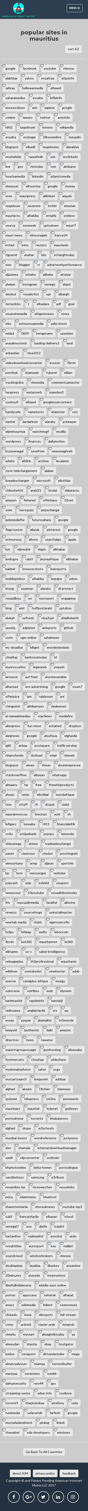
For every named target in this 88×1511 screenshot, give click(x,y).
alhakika (33, 216)
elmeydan (12, 1344)
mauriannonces (16, 814)
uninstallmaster (60, 912)
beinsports (58, 569)
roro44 (38, 1383)
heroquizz (26, 510)
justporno (71, 1138)
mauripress (27, 196)
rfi (36, 804)
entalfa (51, 216)
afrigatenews (44, 314)
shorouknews (45, 1207)
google (10, 68)
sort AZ (73, 49)
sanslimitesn (14, 1177)
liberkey (53, 1266)
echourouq (13, 539)
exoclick (56, 1236)
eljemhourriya (15, 431)
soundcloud (14, 1256)
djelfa (43, 1226)
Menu (75, 9)
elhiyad (31, 402)
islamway (63, 1089)
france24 (61, 235)
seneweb (29, 225)
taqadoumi (27, 127)
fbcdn (9, 942)
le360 (69, 942)
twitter (45, 117)
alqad (66, 284)
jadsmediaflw (15, 520)
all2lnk (26, 461)
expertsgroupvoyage (20, 1050)
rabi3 (29, 559)
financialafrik (66, 824)
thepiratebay (34, 1403)
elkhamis (11, 952)
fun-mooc (34, 726)
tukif (8, 1216)
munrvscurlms (15, 667)
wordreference (45, 1138)
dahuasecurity (15, 1383)
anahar (29, 255)
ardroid (26, 1324)
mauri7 (71, 225)
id (55, 657)
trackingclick (14, 382)
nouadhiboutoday (64, 893)
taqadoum (12, 206)
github (68, 628)
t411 (46, 824)
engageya (68, 598)
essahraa (47, 78)
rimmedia (37, 382)
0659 (25, 333)
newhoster (57, 971)
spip (28, 883)
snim (8, 510)
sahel (42, 1069)
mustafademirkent (18, 1423)
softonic (28, 618)
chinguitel (12, 706)
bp (7, 873)
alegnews (12, 736)
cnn (75, 412)
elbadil (30, 147)
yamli (9, 1158)
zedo (73, 1236)
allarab (34, 530)
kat (7, 549)
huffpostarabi (42, 608)
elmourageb (38, 235)
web (49, 991)
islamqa (39, 1364)
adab (76, 971)
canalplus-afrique (35, 981)
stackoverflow (16, 775)
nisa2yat (48, 618)
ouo (29, 1226)
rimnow (68, 68)
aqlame (49, 108)
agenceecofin (59, 922)
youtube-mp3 (72, 1207)
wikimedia (28, 1305)
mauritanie (69, 961)
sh (69, 814)
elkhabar (72, 559)
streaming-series (17, 1393)
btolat (53, 490)
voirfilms (33, 991)
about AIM (20, 1473)
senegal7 (12, 1226)
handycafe (13, 412)
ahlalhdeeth (70, 618)
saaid (65, 804)
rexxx (65, 314)
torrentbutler (62, 1364)
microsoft (44, 480)
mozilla (61, 431)
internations (56, 1275)
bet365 (26, 942)
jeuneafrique (49, 559)
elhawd (55, 88)
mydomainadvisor (18, 1069)
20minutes (13, 1275)
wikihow (11, 971)
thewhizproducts (61, 785)
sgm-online (28, 637)
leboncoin (61, 932)
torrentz (37, 1118)
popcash (11, 883)
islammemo (28, 1197)
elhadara (43, 304)
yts (55, 1010)
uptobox (65, 608)
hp (26, 785)
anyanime (73, 1266)
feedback (69, 1473)
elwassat (12, 186)
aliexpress (12, 726)
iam (29, 696)
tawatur (47, 1040)
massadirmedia (28, 902)
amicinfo (64, 117)
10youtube (36, 893)
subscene (12, 991)
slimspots (46, 1315)
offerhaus (50, 500)
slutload (36, 755)
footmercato (14, 1059)
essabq (10, 137)
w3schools (46, 1128)
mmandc (68, 1324)
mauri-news (14, 235)
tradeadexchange (58, 844)
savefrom (37, 451)
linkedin (37, 176)
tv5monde (66, 1020)
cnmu (9, 1324)
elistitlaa (64, 480)
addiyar (60, 1079)
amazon (10, 500)
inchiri (52, 206)
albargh (63, 294)
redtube (59, 873)
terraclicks (13, 304)
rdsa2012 (34, 353)
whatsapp (59, 775)
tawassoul (12, 893)
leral (70, 343)
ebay (47, 1344)
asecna (10, 981)
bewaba (29, 824)
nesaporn (29, 1354)
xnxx (8, 196)
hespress (12, 392)
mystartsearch (16, 1079)
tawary (28, 117)
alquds (67, 196)
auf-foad (31, 677)
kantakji (57, 1001)
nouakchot (31, 294)
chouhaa (37, 1059)
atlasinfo (67, 78)
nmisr (26, 795)
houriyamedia (15, 176)
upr (48, 294)
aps (53, 1383)
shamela (24, 1148)
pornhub (11, 373)
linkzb (61, 1423)
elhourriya (33, 186)
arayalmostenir (16, 343)
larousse (11, 677)
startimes (45, 716)
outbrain (53, 1158)
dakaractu (72, 490)
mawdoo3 (56, 392)
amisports (49, 628)
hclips (9, 932)
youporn (62, 883)
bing (8, 608)
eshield (43, 883)
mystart (28, 1334)
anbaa (23, 745)
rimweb (69, 755)
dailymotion (56, 441)
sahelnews (51, 637)
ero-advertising (36, 687)
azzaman (27, 588)
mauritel (33, 1109)
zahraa (10, 88)
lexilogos (11, 559)
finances (34, 441)
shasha (32, 1344)
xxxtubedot (33, 971)
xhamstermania (16, 1207)
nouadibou (13, 598)
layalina (35, 1266)
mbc (8, 323)
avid (57, 814)
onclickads (70, 157)
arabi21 (36, 490)
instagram (30, 284)
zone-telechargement (21, 471)
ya (73, 1334)
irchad (9, 245)
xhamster (58, 412)
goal (71, 304)
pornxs (10, 1295)
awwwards (71, 1099)
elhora (33, 539)
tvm (53, 166)
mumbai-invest (16, 1138)
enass (9, 1305)
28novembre (52, 137)
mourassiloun (15, 108)
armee (33, 844)
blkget (34, 647)
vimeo (30, 765)
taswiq (10, 628)
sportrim (67, 863)
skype (26, 1128)
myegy (60, 981)
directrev (12, 1040)
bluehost (50, 1197)
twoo (30, 1040)
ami (34, 108)
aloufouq (50, 736)
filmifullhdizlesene (18, 1285)
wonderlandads (58, 647)
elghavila (70, 736)
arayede (34, 1275)
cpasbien (66, 333)
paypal (26, 1020)
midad (9, 333)
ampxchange (50, 510)
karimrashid (13, 1001)
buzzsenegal (14, 451)
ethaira (30, 274)
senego (49, 284)
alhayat (68, 1295)
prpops (49, 834)
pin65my (58, 1403)
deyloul (10, 294)
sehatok (50, 1295)
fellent (48, 1305)
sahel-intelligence (52, 952)
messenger (38, 873)
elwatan (70, 206)
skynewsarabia (55, 677)
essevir (55, 363)
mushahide (13, 157)
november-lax (15, 1187)
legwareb (40, 667)
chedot (47, 853)
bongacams (44, 333)
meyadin (75, 137)
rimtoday (36, 166)
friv (7, 902)
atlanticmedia (60, 176)
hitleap (26, 932)
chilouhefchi (14, 490)
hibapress (31, 1099)
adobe (10, 461)
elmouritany (14, 863)
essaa (9, 1020)
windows (63, 1432)
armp (33, 863)
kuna (27, 1315)
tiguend (11, 255)
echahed (55, 726)
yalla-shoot (59, 323)
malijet (68, 1246)
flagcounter (14, 530)
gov (20, 166)
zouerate (34, 206)
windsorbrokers (41, 1256)
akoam (27, 1089)
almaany (11, 785)
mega (76, 1354)
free (38, 785)
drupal (49, 804)
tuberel (51, 373)
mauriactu (12, 216)
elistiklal (43, 795)
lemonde (67, 834)
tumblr (52, 1373)
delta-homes (42, 1167)
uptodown (51, 225)
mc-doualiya (14, 647)
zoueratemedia (16, 314)
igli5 (8, 745)
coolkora (65, 1393)
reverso (11, 912)
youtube (50, 68)
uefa (74, 1403)
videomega (13, 844)
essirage (29, 137)
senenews (32, 1373)
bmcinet (41, 814)
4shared (30, 500)
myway (70, 186)
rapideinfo (36, 1001)
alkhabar (59, 549)
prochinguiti (69, 853)
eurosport (46, 598)
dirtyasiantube (53, 1354)
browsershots (33, 569)
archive (43, 461)
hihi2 (8, 127)
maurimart (12, 1109)
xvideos (69, 216)
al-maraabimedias (18, 716)
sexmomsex (68, 1305)
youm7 (77, 687)
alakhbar (11, 78)
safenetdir (34, 1413)
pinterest (54, 530)
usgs (56, 1069)
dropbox (75, 726)
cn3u (9, 834)
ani (62, 696)
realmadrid (35, 1236)
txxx (8, 804)
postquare (42, 745)
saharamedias (15, 98)
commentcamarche (65, 382)
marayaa (11, 1373)
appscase (30, 1295)
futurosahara (41, 520)
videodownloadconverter (23, 363)
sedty (42, 932)
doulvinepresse (69, 765)
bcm (19, 873)
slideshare (58, 1059)
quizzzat (11, 1099)
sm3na (51, 1099)
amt (22, 608)
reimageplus (14, 961)
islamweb (32, 373)
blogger (24, 265)
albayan (39, 775)
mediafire (66, 716)
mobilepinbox (15, 579)
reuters (41, 245)
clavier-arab (46, 1324)
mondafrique (65, 795)
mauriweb (61, 245)
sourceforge (33, 912)
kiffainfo (56, 98)
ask (52, 157)
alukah (10, 618)
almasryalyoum (16, 1364)
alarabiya (72, 147)
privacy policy (45, 1473)
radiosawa (12, 1010)
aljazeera (11, 274)
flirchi (71, 363)
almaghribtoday (53, 1334)
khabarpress (59, 1118)
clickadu (11, 1315)
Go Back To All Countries (44, 1452)
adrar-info (45, 1393)
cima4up (11, 657)
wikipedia (66, 127)
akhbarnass (35, 706)
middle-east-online (52, 1285)
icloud (69, 1216)
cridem (10, 117)
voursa (10, 225)
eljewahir (24, 549)
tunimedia (12, 1413)
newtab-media (16, 922)
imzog (9, 588)
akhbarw (69, 166)
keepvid (11, 1030)
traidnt (59, 1226)
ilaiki (49, 1030)
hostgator (66, 1344)
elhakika (38, 579)
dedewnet (58, 706)
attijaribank (28, 834)
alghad (10, 1089)
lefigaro (10, 824)
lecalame (62, 461)
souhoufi (11, 402)
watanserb (34, 392)
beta (25, 245)
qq (66, 1010)
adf (58, 304)
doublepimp (14, 1266)
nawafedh (36, 157)
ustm (9, 637)
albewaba (75, 1050)
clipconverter (29, 1158)
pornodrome (14, 1118)
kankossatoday (36, 657)
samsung (37, 1177)
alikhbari (49, 196)
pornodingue (68, 1167)
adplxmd (29, 628)
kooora (47, 127)
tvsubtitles (13, 1246)
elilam (68, 373)
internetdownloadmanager (57, 1148)
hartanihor (13, 1236)
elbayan (51, 1216)
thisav (46, 765)
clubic (38, 922)
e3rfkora (57, 1177)
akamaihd (44, 1020)
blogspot (12, 147)
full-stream (68, 1315)
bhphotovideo (15, 1167)
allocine (69, 902)
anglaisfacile (36, 1010)
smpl (53, 755)
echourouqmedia (31, 323)
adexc (73, 579)
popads (59, 667)
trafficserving (67, 745)
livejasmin (41, 1079)
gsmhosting (52, 1050)
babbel (10, 569)
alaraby (50, 422)
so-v (28, 952)
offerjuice (12, 696)
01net (69, 500)
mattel (10, 422)
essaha (38, 98)
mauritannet (48, 942)
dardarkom (30, 422)
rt (38, 265)
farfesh (55, 1413)
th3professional (42, 961)
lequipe (56, 579)
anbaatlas (12, 353)
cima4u (10, 1334)
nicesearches (42, 1187)
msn (8, 265)
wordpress (13, 441)
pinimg (44, 1423)
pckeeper (70, 422)
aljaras (49, 863)
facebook (29, 68)
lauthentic (31, 1030)
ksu (53, 1246)
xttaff (23, 804)
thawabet (12, 1432)
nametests (36, 412)
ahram (9, 795)
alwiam (10, 284)
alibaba (48, 274)
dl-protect (65, 588)
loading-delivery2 (46, 343)
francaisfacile (29, 1216)
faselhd (51, 902)
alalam (49, 471)
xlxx (8, 1148)
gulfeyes (71, 1109)
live (7, 166)
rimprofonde (14, 755)
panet (9, 853)
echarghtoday (64, 255)
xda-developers (38, 1432)
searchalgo (53, 539)
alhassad (11, 687)
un (30, 598)
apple (72, 539)
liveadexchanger (17, 480)
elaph (42, 549)
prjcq (9, 1197)
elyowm (65, 991)
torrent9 (11, 1403)
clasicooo (28, 853)
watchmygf (40, 431)
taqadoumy (50, 147)
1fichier (44, 1089)
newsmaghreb (62, 451)
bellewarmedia (32, 88)
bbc (44, 255)
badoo (10, 1354)
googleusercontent (57, 402)
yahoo (29, 78)
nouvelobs (67, 1187)
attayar (65, 274)
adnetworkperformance (64, 265)
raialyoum (46, 696)
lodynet (52, 1109)
